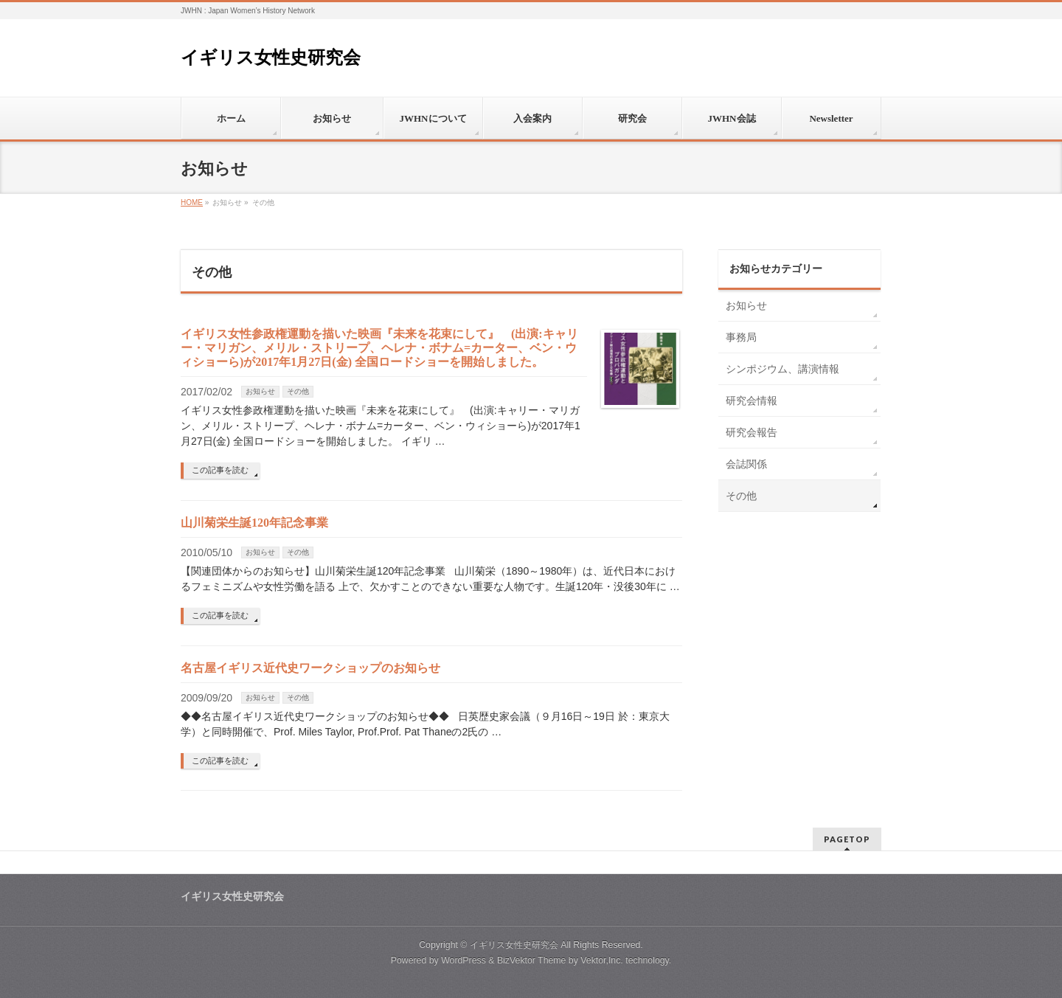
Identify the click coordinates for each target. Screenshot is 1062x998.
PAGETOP (847, 839)
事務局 (741, 337)
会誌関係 (746, 464)
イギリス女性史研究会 (271, 57)
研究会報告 (751, 432)
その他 (298, 391)
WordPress (463, 960)
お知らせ (260, 391)
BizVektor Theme (531, 960)
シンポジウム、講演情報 (782, 369)
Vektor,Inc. (601, 960)
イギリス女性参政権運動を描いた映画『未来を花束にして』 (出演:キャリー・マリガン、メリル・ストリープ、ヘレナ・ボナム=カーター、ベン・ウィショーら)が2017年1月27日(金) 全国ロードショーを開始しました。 (379, 348)
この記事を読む (220, 469)
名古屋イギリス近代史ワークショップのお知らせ (310, 668)
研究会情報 (751, 400)
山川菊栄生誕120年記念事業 (254, 522)
